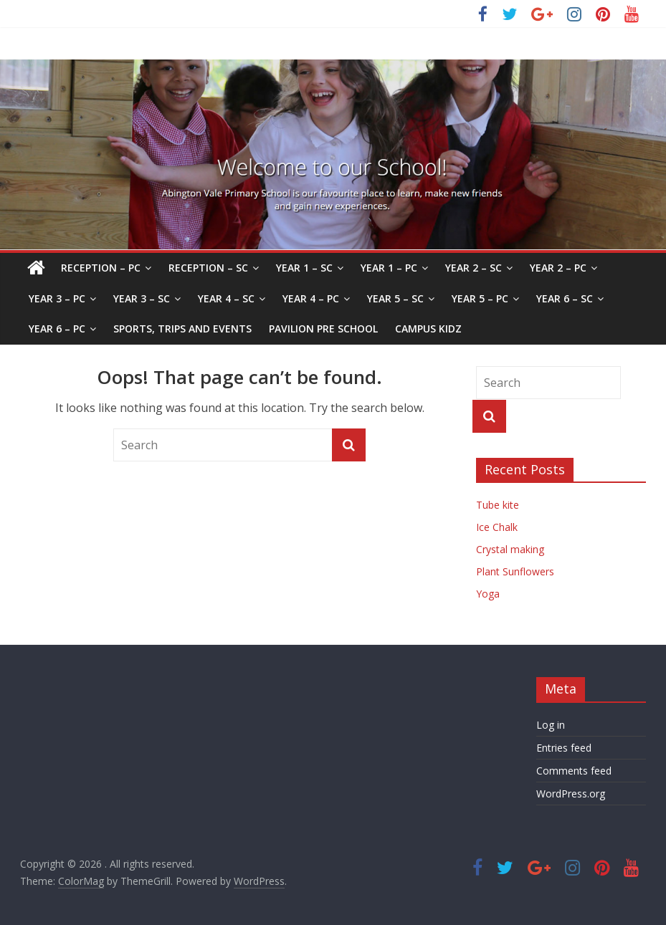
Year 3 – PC (57, 298)
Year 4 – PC (310, 298)
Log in (550, 725)
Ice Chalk (497, 527)
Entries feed (563, 747)
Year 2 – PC (558, 267)
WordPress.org (570, 793)
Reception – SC (208, 267)
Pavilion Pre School (323, 328)
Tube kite (497, 505)
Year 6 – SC (564, 298)
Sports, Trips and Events (182, 328)
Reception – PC (101, 267)
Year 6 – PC (57, 328)
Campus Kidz (428, 328)
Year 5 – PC (480, 298)
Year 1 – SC (304, 267)
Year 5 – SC (395, 298)
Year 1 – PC (389, 267)
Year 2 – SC (473, 267)
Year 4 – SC (226, 298)
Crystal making (510, 549)
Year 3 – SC (141, 298)
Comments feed (574, 770)
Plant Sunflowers (515, 571)
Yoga (488, 593)
